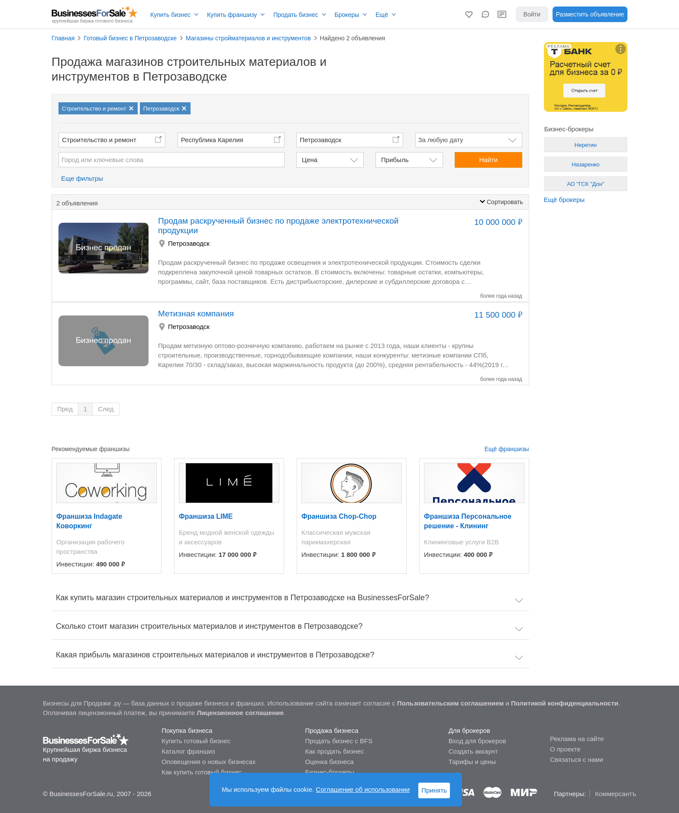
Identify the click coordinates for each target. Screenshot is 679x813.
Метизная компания (196, 313)
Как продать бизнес (334, 751)
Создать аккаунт (473, 751)
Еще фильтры (82, 178)
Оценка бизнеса (329, 761)
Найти (488, 159)
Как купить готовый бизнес (202, 772)
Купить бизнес (170, 14)
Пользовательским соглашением (450, 703)
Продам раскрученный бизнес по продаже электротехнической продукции (278, 225)
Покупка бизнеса (187, 730)
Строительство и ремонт (99, 139)
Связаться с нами (576, 759)
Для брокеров (469, 730)
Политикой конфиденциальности (564, 703)
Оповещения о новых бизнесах (208, 761)
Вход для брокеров (477, 741)
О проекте (565, 749)
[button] (469, 14)
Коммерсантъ (615, 793)
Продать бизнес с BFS (338, 741)
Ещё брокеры (564, 199)
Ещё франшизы (507, 449)
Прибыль (394, 159)
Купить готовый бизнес (196, 741)
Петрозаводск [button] (320, 139)
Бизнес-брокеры (329, 772)
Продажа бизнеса (331, 730)
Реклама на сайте (577, 738)
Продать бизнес (295, 14)
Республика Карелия (212, 139)
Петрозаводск (189, 243)
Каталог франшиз (188, 751)
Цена (309, 159)
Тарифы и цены (472, 761)
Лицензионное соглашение (240, 712)
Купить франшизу (232, 14)
